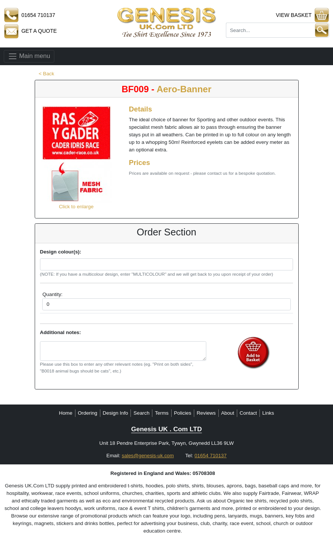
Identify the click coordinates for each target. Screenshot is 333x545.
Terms (162, 413)
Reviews (205, 413)
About (227, 413)
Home (65, 413)
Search (141, 413)
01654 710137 (211, 455)
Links (268, 413)
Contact (248, 413)
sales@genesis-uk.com (148, 455)
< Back (46, 73)
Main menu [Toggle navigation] (29, 56)
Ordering (87, 413)
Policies (182, 413)
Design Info (115, 413)
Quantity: (52, 294)
